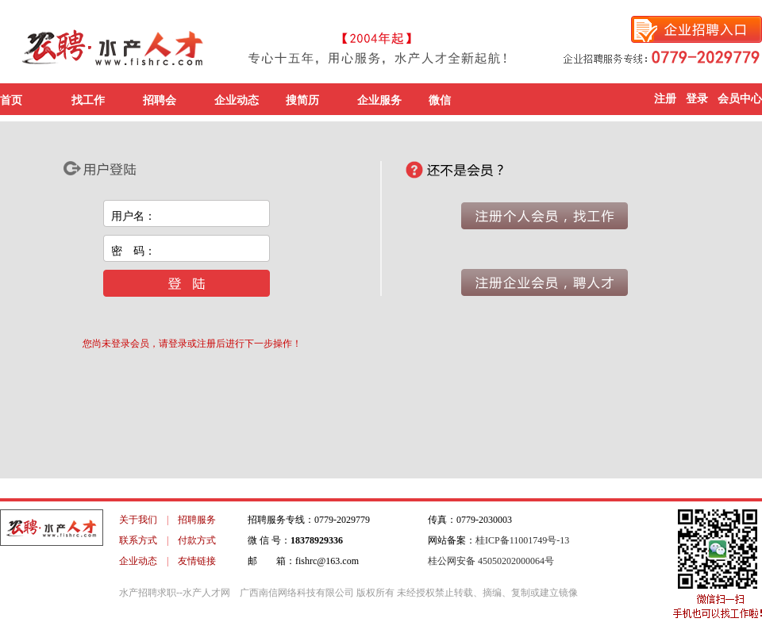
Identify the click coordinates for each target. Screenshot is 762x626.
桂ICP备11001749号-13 (522, 540)
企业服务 (379, 100)
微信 (440, 100)
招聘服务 (197, 519)
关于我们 (138, 519)
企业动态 (236, 100)
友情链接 (197, 560)
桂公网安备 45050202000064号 (491, 560)
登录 (697, 99)
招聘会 (159, 100)
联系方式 (138, 540)
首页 (11, 100)
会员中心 (740, 99)
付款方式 (197, 540)
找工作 (88, 100)
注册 (665, 99)
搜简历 (302, 100)
